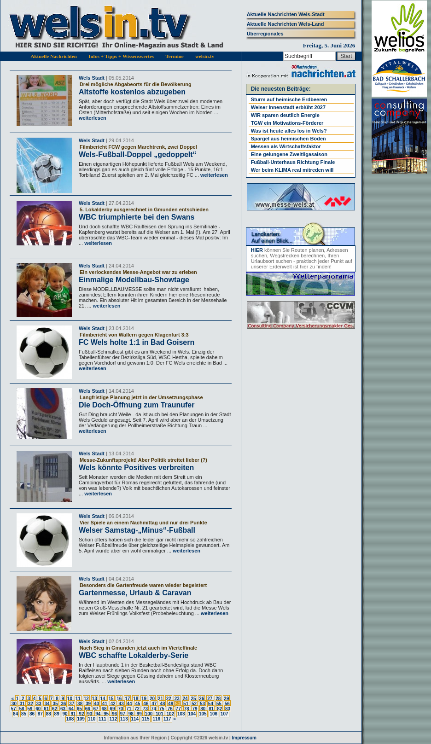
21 (160, 698)
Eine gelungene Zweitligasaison (289, 154)
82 (219, 708)
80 (202, 708)
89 (56, 713)
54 (210, 703)
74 (153, 708)
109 (81, 718)
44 (129, 703)
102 (171, 713)
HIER (257, 250)
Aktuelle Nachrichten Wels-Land (285, 24)
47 (154, 703)
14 (102, 698)
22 (168, 698)
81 (211, 708)
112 (113, 718)
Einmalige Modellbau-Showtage (134, 280)
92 (81, 713)
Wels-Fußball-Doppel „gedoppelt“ (138, 154)
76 (170, 708)
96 (114, 713)
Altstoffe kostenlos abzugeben (132, 92)
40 (96, 703)
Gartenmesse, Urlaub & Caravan (135, 593)
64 (71, 708)
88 (48, 713)
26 (201, 698)
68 (103, 708)
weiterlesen (92, 118)
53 (202, 703)
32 (30, 703)
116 (156, 718)
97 (122, 713)
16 (119, 698)
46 (145, 703)
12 (86, 698)
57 (13, 708)
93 (89, 713)
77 (178, 708)
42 (113, 703)
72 (137, 708)
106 (213, 713)
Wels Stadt (92, 78)
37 (71, 703)
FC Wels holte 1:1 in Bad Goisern (136, 342)
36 (63, 703)
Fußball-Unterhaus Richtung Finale (293, 162)
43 (121, 703)
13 (94, 698)
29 (226, 698)
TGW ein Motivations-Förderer (287, 123)
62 (54, 708)
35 (55, 703)
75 (161, 708)
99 (139, 713)
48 (162, 703)
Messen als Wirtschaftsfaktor (286, 146)
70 (120, 708)
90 (65, 713)
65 (79, 708)
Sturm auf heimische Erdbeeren (289, 99)
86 (32, 713)
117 (167, 718)
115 (146, 718)
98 (131, 713)
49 (170, 703)
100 (149, 713)
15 (110, 698)
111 (102, 718)
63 (62, 708)
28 (218, 698)
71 (128, 708)
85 (23, 713)
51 (185, 703)
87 (40, 713)
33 (38, 703)
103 (181, 713)
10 (69, 698)
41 (104, 703)
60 (38, 708)
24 (185, 698)
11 (78, 698)
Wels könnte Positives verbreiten (136, 467)
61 (46, 708)
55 (218, 703)
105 (203, 713)
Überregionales (265, 33)
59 (29, 708)
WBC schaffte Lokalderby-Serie (133, 655)
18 (135, 698)
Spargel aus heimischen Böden (288, 138)
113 (124, 718)
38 (79, 703)
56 (227, 703)
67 (96, 708)
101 (159, 713)
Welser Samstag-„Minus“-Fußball (137, 530)
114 (135, 718)
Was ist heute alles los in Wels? (289, 131)
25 (193, 698)
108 (70, 718)
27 (209, 698)
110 (92, 718)
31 (22, 703)
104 (192, 713)
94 (97, 713)
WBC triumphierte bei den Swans (137, 217)
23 (177, 698)
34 (46, 703)
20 (152, 698)
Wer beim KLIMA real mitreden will (292, 170)
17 (127, 698)
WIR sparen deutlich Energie (285, 115)
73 (145, 708)
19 (143, 698)
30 (14, 703)
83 (227, 708)
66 (87, 708)
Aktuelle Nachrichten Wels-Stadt (286, 14)
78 (186, 708)
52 (194, 703)
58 (21, 708)
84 (15, 713)
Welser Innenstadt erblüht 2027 (288, 107)
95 (106, 713)
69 (112, 708)
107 (224, 713)
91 (73, 713)
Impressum (244, 737)
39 (88, 703)
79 (194, 708)
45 (137, 703)
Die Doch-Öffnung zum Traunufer (137, 405)
